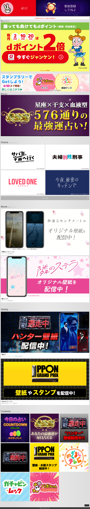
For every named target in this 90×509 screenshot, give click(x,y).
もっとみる (45, 198)
